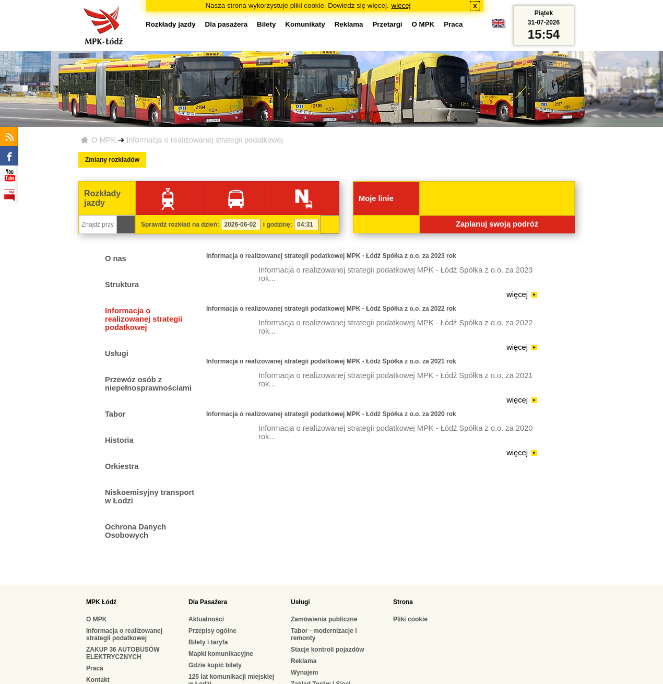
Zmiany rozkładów (112, 159)
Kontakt (98, 679)
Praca (453, 24)
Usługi (116, 353)
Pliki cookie (410, 619)
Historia (119, 440)
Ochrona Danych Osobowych (135, 531)
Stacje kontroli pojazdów (327, 649)
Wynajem (304, 672)
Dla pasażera (226, 24)
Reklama (349, 24)
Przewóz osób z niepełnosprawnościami (148, 383)
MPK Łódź (101, 602)
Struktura (122, 284)
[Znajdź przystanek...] (97, 224)
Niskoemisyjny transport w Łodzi (149, 496)
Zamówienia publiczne (324, 619)
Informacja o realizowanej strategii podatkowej (204, 140)
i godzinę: (277, 224)
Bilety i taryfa (208, 642)
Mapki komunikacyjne (220, 653)
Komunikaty (305, 24)
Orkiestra (121, 466)
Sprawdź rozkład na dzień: (180, 224)
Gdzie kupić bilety (215, 665)
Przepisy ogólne (212, 630)
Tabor (115, 414)
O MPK (103, 140)
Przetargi (387, 24)
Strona (403, 602)
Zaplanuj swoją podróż (497, 224)
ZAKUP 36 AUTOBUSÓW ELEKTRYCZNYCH (122, 653)
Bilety (266, 24)
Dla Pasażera (207, 602)
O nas (115, 258)
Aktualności (206, 619)
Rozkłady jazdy (171, 24)
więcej (401, 5)
